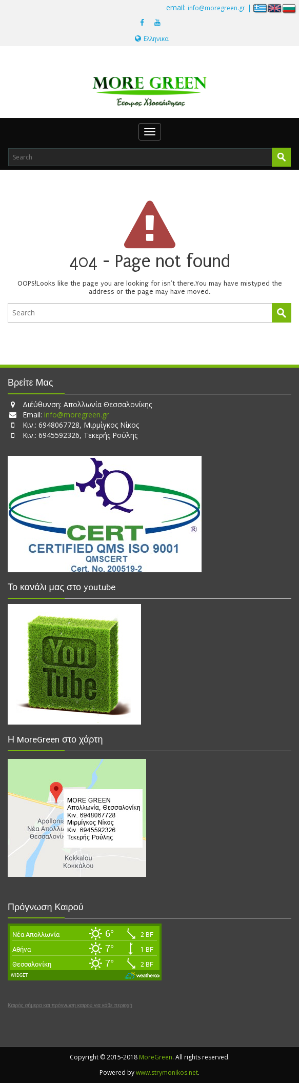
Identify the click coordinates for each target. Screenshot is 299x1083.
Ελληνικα (152, 38)
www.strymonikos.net (167, 1072)
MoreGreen (155, 1057)
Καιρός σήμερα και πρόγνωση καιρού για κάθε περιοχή (70, 1005)
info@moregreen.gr (216, 8)
